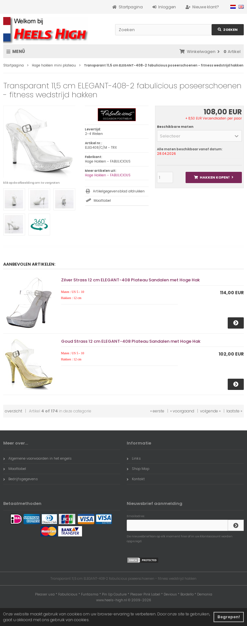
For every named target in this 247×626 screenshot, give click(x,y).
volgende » (210, 411)
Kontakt (136, 478)
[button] (199, 136)
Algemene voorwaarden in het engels (37, 458)
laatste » (234, 411)
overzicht (13, 411)
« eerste (157, 411)
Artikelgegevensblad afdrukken (119, 191)
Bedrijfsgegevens (20, 478)
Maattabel (102, 200)
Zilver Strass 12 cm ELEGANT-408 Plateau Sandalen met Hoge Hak (130, 280)
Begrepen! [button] (228, 617)
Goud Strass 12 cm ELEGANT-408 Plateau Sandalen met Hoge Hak (130, 341)
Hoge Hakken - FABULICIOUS (108, 175)
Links (134, 458)
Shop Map (138, 468)
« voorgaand (182, 411)
